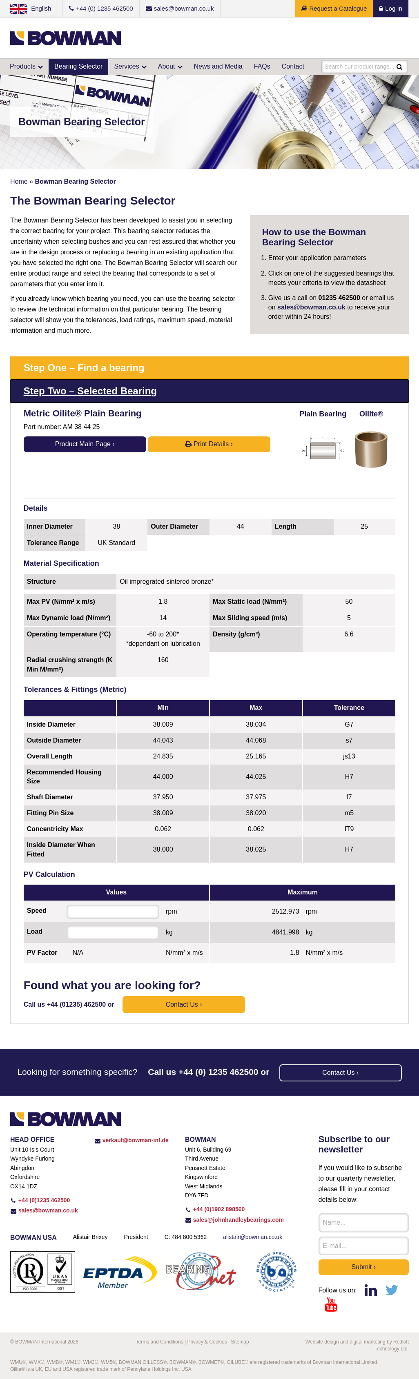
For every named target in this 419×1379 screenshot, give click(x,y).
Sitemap (240, 1342)
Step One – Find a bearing (84, 367)
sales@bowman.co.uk (311, 307)
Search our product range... (359, 66)
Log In (390, 8)
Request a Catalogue (334, 8)
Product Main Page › (85, 443)
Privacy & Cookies (207, 1342)
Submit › (364, 1266)
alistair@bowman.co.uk (252, 1237)
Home (19, 181)
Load (34, 931)
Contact (293, 66)
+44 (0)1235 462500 (40, 1200)
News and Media (218, 66)
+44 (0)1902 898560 (215, 1209)
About (166, 66)
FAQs (262, 66)
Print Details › (208, 443)
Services (126, 66)
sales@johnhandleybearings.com (234, 1220)
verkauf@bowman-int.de (131, 1140)
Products (23, 66)
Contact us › (184, 1004)
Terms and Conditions (159, 1342)
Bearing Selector (78, 66)
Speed (37, 910)
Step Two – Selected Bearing (90, 390)
